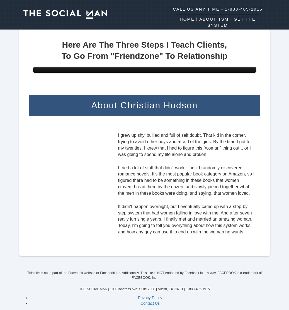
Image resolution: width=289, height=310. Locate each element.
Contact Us (150, 303)
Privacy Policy (150, 298)
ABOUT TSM (214, 19)
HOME (187, 19)
